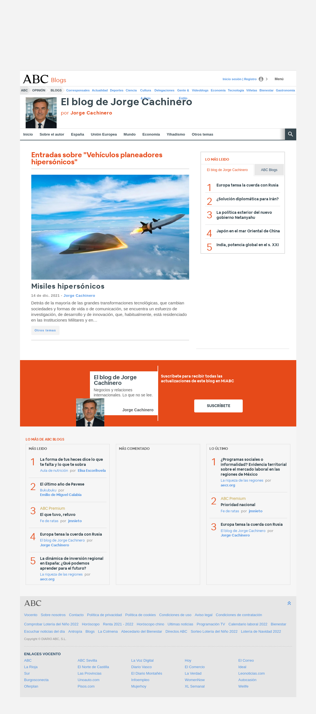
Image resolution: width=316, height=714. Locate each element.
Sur (27, 673)
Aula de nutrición (54, 471)
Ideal (242, 667)
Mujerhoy (138, 686)
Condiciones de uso (175, 615)
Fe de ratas (49, 521)
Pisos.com (86, 686)
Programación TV (211, 624)
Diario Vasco (141, 667)
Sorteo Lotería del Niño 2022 (214, 631)
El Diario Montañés (146, 673)
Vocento (30, 615)
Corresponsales (78, 90)
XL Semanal (195, 686)
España (77, 134)
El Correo (246, 660)
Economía (218, 90)
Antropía (75, 631)
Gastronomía (285, 90)
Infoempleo (140, 680)
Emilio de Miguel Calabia (60, 495)
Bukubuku (48, 490)
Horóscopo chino (150, 624)
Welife (243, 686)
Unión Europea (104, 134)
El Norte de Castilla (93, 667)
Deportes (116, 90)
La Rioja (31, 667)
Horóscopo (91, 624)
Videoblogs (200, 90)
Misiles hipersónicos (68, 286)
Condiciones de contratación (239, 615)
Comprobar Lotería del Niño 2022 (51, 624)
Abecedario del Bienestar (141, 631)
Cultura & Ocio (145, 91)
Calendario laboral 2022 (248, 624)
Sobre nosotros (53, 615)
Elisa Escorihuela (92, 471)
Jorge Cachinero (79, 295)
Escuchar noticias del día (44, 631)
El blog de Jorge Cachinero (127, 102)
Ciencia (131, 90)
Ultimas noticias (180, 624)
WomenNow (195, 680)
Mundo (130, 134)
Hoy (188, 660)
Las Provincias (90, 673)
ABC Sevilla (87, 660)
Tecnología (236, 90)
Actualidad (100, 90)
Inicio (28, 134)
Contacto (76, 615)
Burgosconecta (36, 680)
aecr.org (47, 579)
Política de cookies (140, 615)
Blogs (56, 90)
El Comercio (195, 667)
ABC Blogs (269, 170)
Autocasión (247, 680)
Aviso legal (204, 615)
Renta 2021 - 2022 (118, 624)
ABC (24, 90)
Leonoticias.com (251, 673)
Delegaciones (164, 90)
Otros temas (202, 134)
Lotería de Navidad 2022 (261, 631)
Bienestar (267, 90)
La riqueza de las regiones (61, 574)
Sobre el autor (51, 134)
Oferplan (31, 686)
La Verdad (193, 673)
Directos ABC (176, 631)
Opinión (38, 90)
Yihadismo (176, 134)
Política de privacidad (104, 615)
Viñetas (251, 90)
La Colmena (108, 631)
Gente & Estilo (183, 91)
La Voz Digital (142, 660)
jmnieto (75, 521)
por (86, 113)
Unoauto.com (89, 680)
